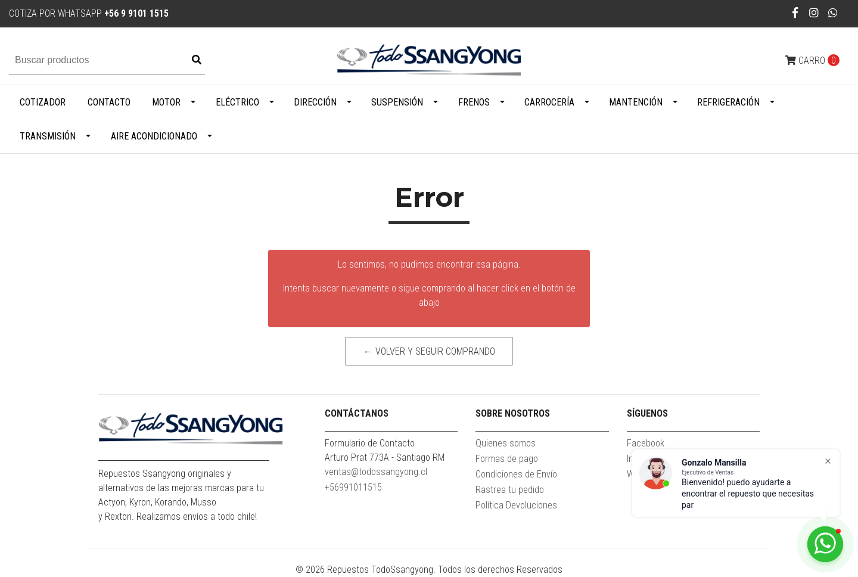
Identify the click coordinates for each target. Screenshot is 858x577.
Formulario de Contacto (370, 443)
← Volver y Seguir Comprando (429, 351)
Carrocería (549, 102)
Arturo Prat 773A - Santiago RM (384, 457)
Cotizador (43, 102)
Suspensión (397, 102)
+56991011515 (353, 487)
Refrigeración (728, 102)
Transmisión (48, 136)
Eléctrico (237, 102)
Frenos (474, 102)
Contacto (109, 102)
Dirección (315, 102)
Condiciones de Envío (516, 474)
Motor (166, 102)
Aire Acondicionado (154, 136)
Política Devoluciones (516, 505)
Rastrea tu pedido (509, 489)
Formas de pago (506, 458)
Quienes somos (505, 443)
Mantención (636, 102)
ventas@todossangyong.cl (376, 471)
